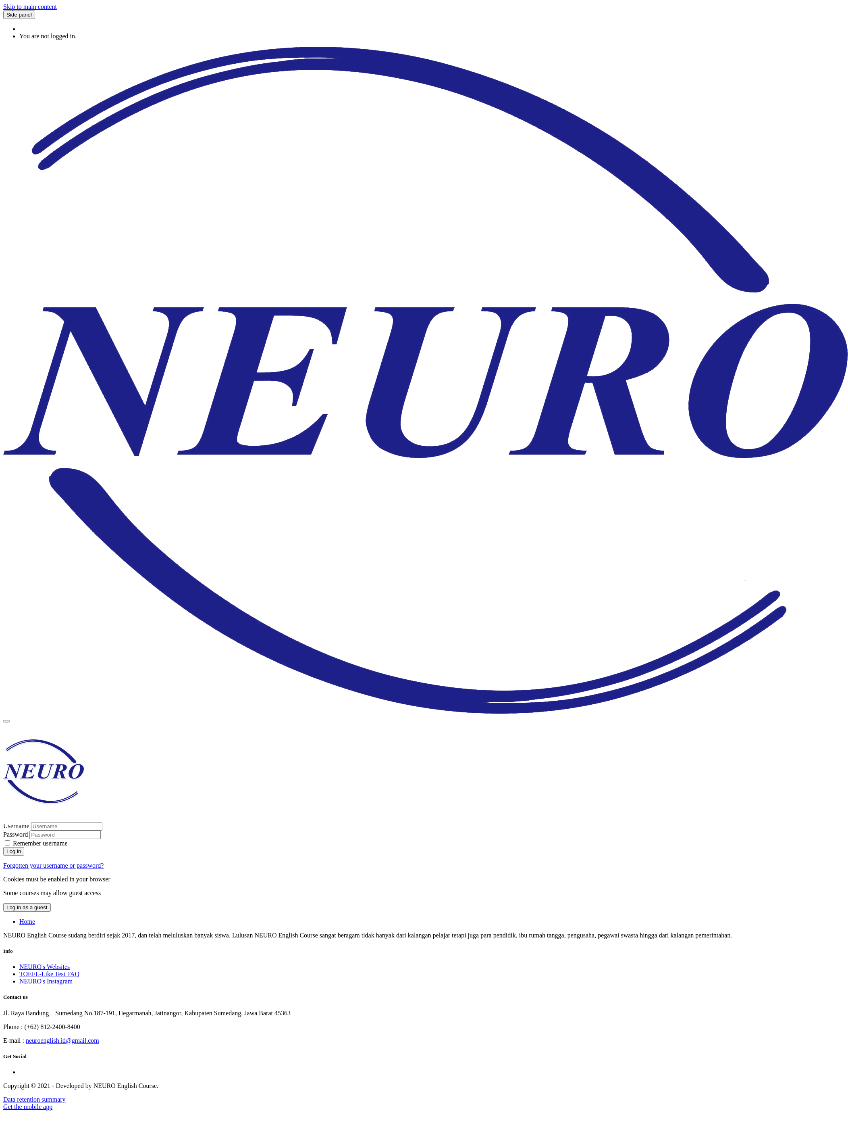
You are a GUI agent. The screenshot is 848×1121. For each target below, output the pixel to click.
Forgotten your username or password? (53, 865)
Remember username (40, 843)
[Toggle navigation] (6, 721)
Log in (13, 851)
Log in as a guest (27, 907)
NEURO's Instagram (46, 981)
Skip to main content (30, 6)
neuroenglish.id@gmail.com (62, 1040)
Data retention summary (34, 1099)
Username (17, 825)
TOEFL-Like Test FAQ (49, 974)
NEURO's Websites (44, 966)
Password (15, 834)
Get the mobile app (27, 1106)
